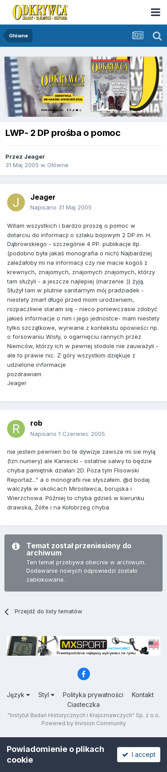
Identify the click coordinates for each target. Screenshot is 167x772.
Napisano (61, 207)
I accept (138, 754)
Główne (58, 164)
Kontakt (143, 694)
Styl (46, 694)
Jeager (34, 156)
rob (36, 423)
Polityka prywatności (93, 694)
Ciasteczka (83, 704)
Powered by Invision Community (83, 723)
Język (18, 694)
